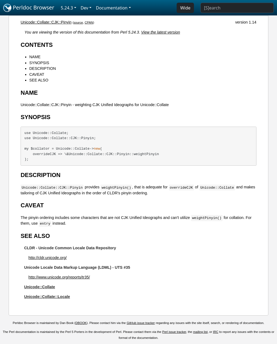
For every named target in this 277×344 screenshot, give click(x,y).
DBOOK (81, 323)
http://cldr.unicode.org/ (47, 257)
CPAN (89, 22)
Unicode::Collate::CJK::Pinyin (46, 22)
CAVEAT (36, 74)
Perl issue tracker (174, 331)
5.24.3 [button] (67, 8)
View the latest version (160, 32)
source (78, 22)
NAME (35, 57)
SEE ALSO (38, 80)
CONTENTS (37, 44)
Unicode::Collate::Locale (47, 296)
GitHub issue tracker (141, 323)
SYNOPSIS (39, 63)
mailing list (200, 331)
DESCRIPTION (42, 68)
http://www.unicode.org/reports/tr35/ (59, 277)
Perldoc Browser (28, 8)
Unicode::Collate (39, 287)
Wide (185, 8)
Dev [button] (84, 8)
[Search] (237, 8)
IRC (215, 331)
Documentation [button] (111, 8)
